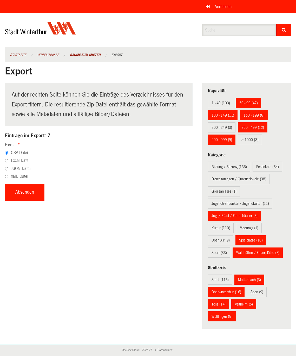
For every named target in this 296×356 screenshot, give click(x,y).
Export (116, 55)
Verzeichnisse (48, 55)
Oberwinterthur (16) (226, 292)
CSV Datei (19, 152)
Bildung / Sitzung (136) (229, 167)
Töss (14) (219, 304)
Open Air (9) (221, 240)
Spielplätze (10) (251, 240)
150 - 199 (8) (254, 115)
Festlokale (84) (267, 167)
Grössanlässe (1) (224, 191)
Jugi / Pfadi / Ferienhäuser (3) (235, 216)
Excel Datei (20, 160)
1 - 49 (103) (221, 103)
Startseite (18, 55)
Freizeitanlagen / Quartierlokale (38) (239, 179)
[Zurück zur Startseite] (40, 32)
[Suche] (283, 30)
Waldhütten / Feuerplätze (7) (257, 253)
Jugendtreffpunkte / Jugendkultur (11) (240, 203)
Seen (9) (257, 292)
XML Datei (19, 176)
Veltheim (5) (244, 304)
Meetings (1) (249, 228)
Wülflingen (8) (222, 316)
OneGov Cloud (131, 350)
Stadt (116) (220, 280)
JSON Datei (20, 168)
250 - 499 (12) (252, 127)
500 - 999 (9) (222, 140)
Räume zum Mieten (85, 55)
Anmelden (223, 6)
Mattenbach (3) (249, 280)
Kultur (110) (221, 228)
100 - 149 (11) (223, 115)
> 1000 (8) (250, 140)
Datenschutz (165, 350)
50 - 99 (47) (248, 103)
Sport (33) (219, 253)
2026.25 (147, 350)
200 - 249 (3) (222, 127)
